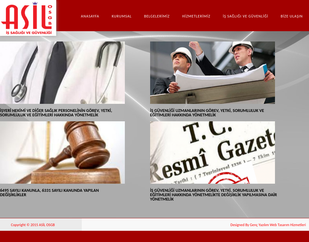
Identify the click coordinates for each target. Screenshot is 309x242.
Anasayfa (90, 16)
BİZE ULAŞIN (292, 16)
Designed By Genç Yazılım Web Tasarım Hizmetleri (268, 225)
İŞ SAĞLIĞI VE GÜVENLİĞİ (245, 16)
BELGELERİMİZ (157, 16)
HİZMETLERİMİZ (196, 16)
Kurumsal (122, 16)
